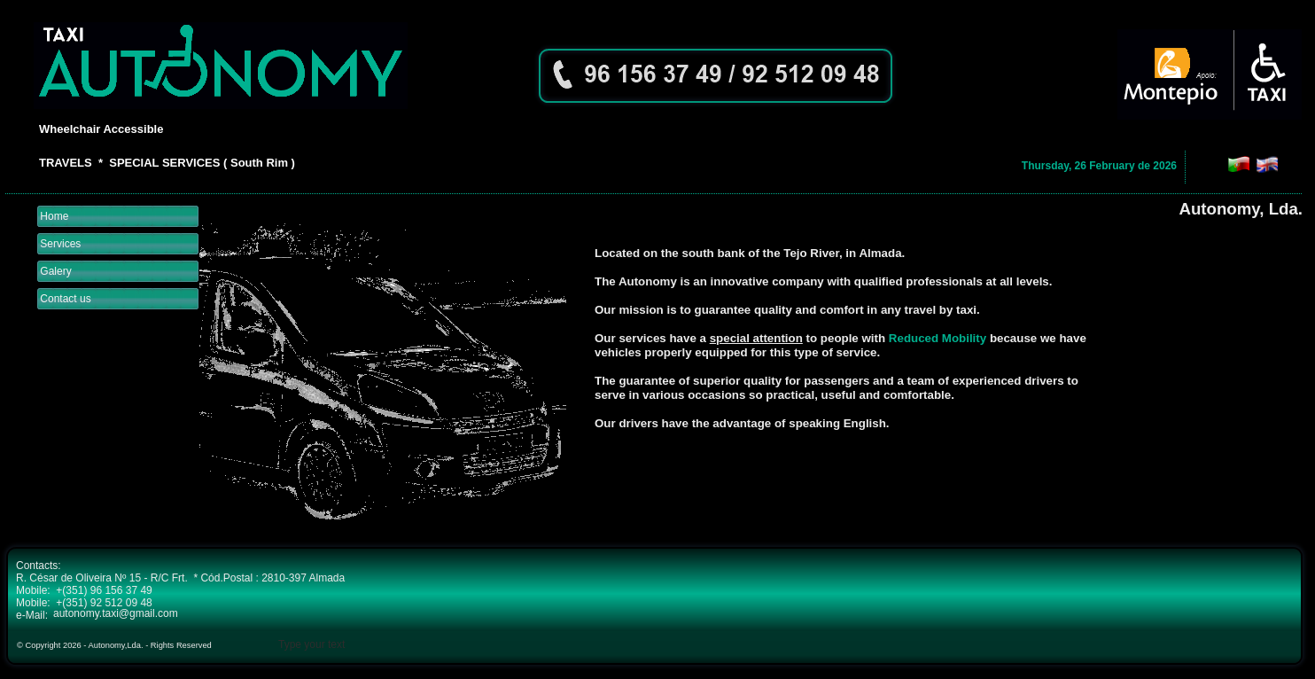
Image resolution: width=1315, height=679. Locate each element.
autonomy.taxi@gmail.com (115, 613)
